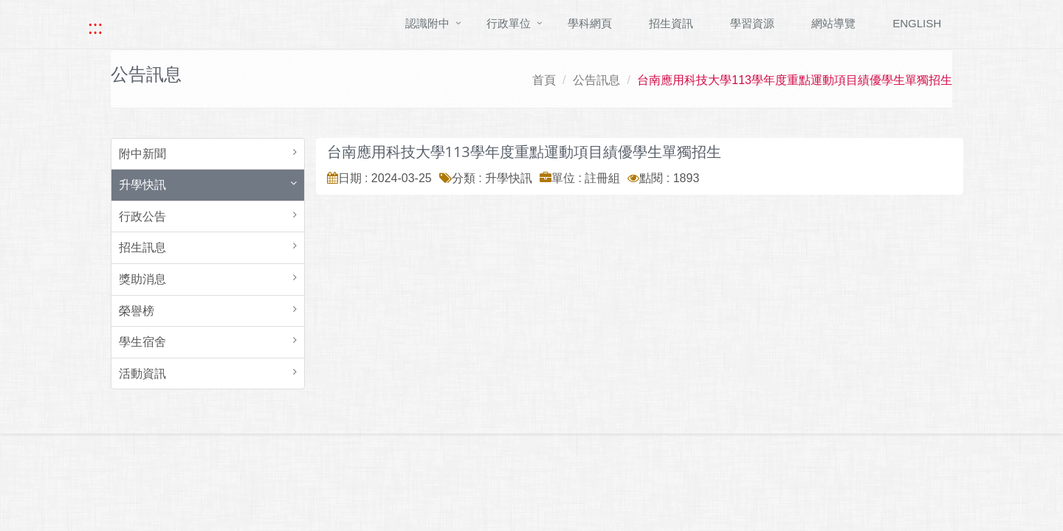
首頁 (544, 80)
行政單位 (508, 23)
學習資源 (752, 23)
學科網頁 (590, 23)
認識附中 (427, 23)
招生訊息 (142, 247)
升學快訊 (142, 184)
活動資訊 (142, 373)
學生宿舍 (142, 342)
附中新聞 (142, 154)
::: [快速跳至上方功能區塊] (95, 27)
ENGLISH (916, 23)
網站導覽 (833, 23)
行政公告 (142, 216)
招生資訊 (671, 23)
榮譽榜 (136, 311)
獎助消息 (142, 279)
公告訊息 (596, 80)
